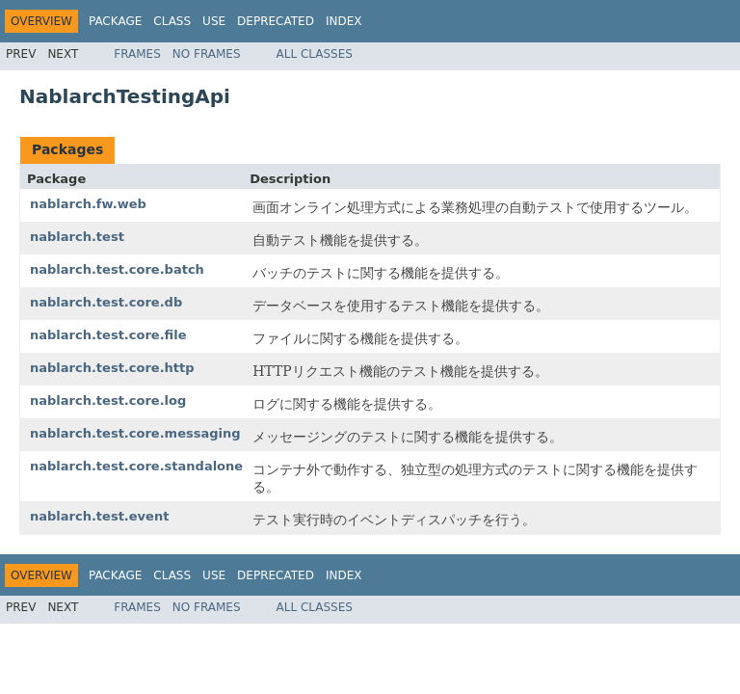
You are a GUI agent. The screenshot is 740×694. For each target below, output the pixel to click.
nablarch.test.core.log (108, 400)
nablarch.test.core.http (112, 367)
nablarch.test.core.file (108, 335)
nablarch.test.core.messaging (135, 433)
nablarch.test (77, 236)
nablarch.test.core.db (106, 302)
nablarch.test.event (99, 516)
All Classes (315, 54)
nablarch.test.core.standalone (136, 466)
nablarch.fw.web (88, 204)
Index (344, 21)
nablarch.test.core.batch (117, 269)
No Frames (206, 54)
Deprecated (275, 21)
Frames (137, 54)
